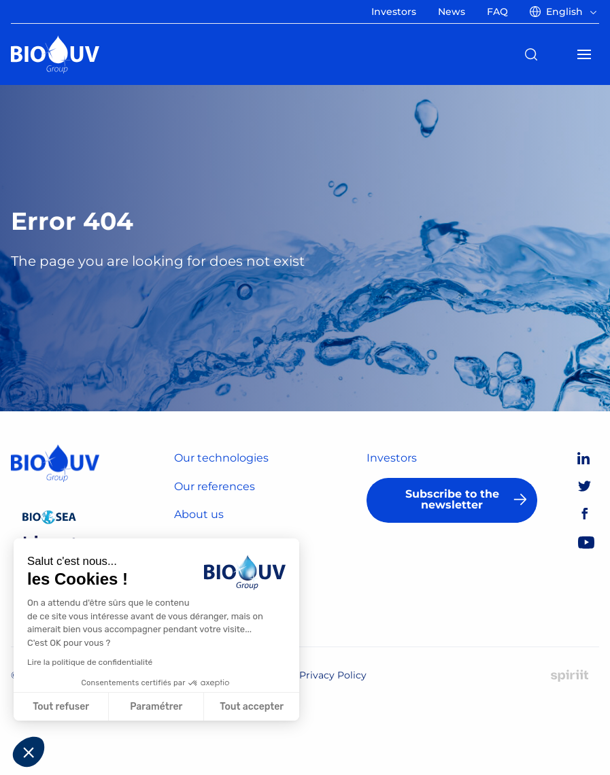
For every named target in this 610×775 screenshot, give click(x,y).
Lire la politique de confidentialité (89, 662)
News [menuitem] (451, 11)
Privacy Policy (333, 675)
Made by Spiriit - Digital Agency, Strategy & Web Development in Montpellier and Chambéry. (569, 676)
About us (199, 514)
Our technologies (221, 457)
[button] (28, 752)
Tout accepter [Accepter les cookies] (252, 706)
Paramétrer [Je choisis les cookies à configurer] (156, 706)
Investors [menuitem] (393, 11)
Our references (214, 486)
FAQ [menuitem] (497, 11)
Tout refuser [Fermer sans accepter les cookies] (61, 706)
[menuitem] (566, 11)
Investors (392, 457)
